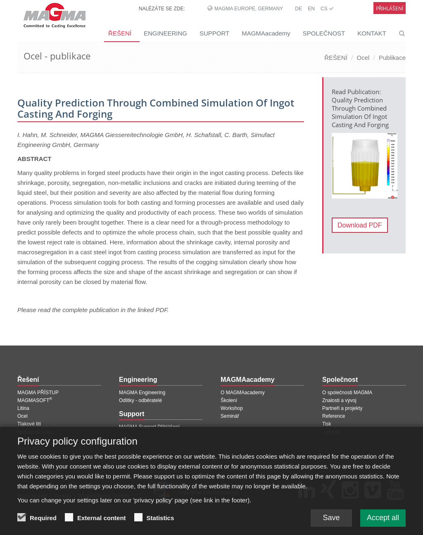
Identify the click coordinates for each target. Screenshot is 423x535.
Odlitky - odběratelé (140, 400)
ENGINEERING (165, 33)
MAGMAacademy (266, 33)
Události (331, 432)
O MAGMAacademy (243, 392)
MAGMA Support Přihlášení (149, 427)
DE (298, 9)
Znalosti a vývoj (339, 400)
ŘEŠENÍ (119, 33)
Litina (23, 408)
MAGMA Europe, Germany (248, 9)
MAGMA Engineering (142, 392)
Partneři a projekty (342, 408)
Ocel (363, 57)
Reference (333, 416)
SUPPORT (214, 33)
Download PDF (359, 225)
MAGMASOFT (34, 400)
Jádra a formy (32, 440)
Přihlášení (389, 8)
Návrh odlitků (31, 448)
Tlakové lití (29, 424)
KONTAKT (371, 33)
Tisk (326, 424)
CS (327, 9)
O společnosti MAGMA (347, 392)
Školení (229, 400)
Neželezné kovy (34, 432)
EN (311, 9)
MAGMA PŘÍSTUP (38, 392)
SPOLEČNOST (324, 33)
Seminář (230, 416)
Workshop (232, 408)
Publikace (392, 57)
